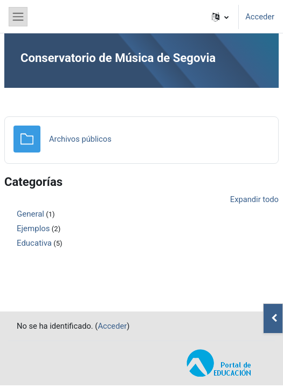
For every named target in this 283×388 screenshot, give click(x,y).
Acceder (259, 17)
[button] (220, 17)
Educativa (34, 243)
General (30, 214)
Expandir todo (254, 199)
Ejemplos (33, 228)
